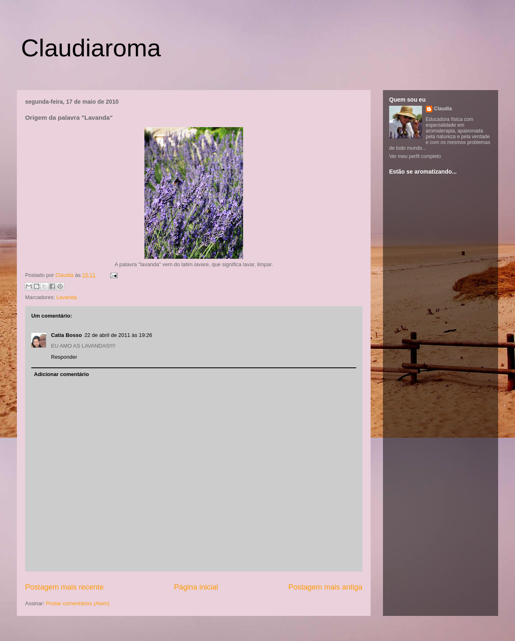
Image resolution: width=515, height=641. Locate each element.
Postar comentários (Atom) (78, 603)
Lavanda (66, 297)
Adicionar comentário (61, 374)
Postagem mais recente (64, 587)
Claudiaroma (91, 48)
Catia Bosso (66, 335)
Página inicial (196, 587)
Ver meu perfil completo (415, 156)
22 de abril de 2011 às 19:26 (118, 335)
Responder (64, 357)
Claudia (65, 275)
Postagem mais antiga (325, 587)
